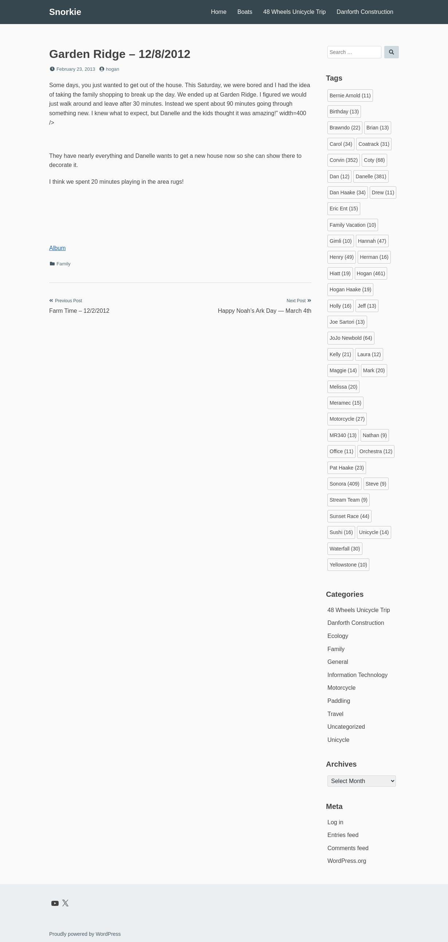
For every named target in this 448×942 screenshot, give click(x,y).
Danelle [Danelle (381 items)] (370, 176)
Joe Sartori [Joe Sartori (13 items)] (347, 322)
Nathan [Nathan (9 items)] (375, 435)
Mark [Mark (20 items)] (374, 370)
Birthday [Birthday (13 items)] (344, 111)
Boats (244, 12)
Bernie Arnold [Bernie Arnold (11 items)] (350, 95)
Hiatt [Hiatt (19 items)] (340, 273)
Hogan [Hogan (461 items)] (371, 273)
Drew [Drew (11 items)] (383, 192)
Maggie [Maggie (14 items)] (343, 370)
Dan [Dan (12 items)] (339, 176)
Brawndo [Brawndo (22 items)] (345, 128)
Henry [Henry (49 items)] (342, 257)
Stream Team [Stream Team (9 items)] (349, 500)
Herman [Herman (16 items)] (374, 257)
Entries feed (342, 835)
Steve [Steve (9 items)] (376, 484)
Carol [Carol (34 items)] (341, 144)
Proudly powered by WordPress (85, 934)
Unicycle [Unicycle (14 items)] (374, 532)
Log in (335, 822)
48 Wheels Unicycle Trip (294, 12)
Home (219, 12)
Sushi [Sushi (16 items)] (341, 532)
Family (63, 263)
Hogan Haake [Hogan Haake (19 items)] (350, 289)
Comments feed (348, 848)
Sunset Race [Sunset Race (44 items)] (349, 516)
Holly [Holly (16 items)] (340, 306)
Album (57, 248)
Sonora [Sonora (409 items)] (344, 484)
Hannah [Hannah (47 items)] (372, 241)
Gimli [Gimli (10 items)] (341, 241)
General (337, 662)
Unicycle (338, 740)
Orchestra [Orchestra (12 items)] (375, 451)
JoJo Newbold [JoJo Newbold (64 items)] (351, 338)
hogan (112, 69)
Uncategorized (346, 727)
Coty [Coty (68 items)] (374, 160)
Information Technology (357, 675)
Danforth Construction (365, 12)
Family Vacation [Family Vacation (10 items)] (353, 225)
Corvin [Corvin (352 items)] (344, 160)
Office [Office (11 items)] (341, 451)
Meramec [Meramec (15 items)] (345, 403)
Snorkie (65, 12)
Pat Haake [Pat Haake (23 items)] (347, 468)
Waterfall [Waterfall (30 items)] (345, 549)
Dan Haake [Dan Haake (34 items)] (348, 192)
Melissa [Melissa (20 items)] (343, 387)
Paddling (338, 701)
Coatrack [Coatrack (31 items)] (373, 144)
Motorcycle (341, 688)
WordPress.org (346, 861)
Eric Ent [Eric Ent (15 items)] (344, 208)
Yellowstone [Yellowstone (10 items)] (348, 565)
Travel (335, 714)
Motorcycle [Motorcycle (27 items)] (347, 419)
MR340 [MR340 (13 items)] (343, 435)
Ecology (337, 636)
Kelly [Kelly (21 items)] (340, 354)
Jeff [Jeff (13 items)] (367, 306)
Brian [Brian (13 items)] (377, 128)
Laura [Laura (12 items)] (369, 354)
